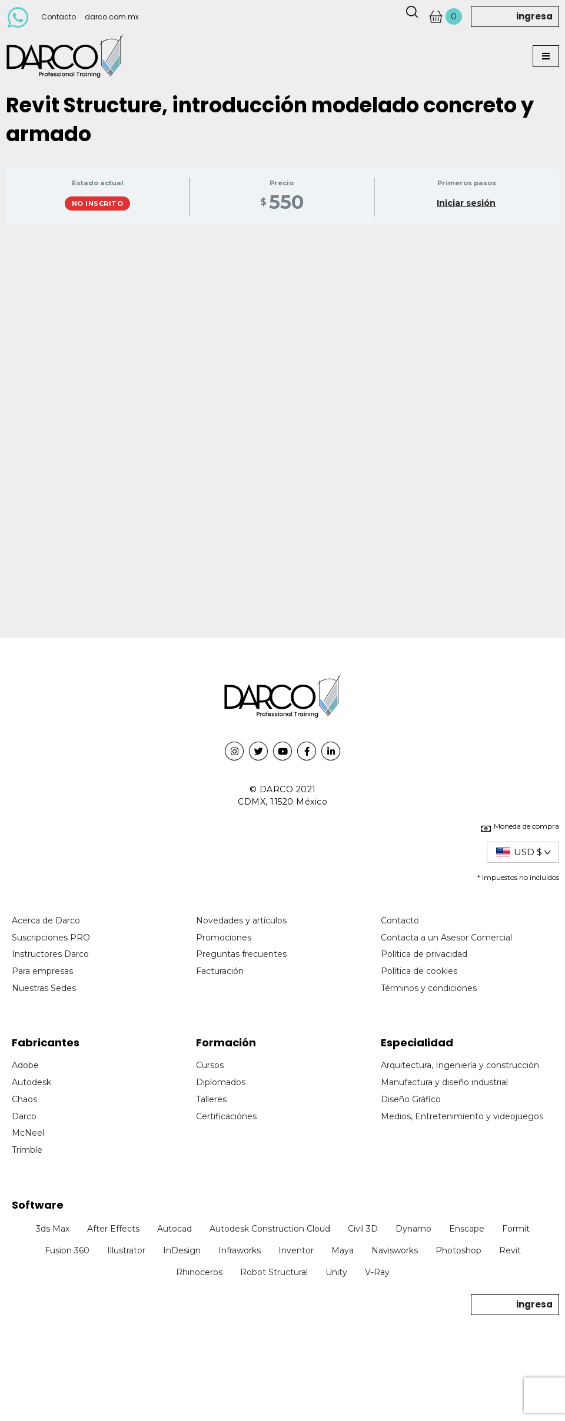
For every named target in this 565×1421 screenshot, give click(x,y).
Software (38, 1204)
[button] (546, 56)
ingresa (534, 16)
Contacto (58, 17)
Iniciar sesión (466, 203)
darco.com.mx (112, 17)
